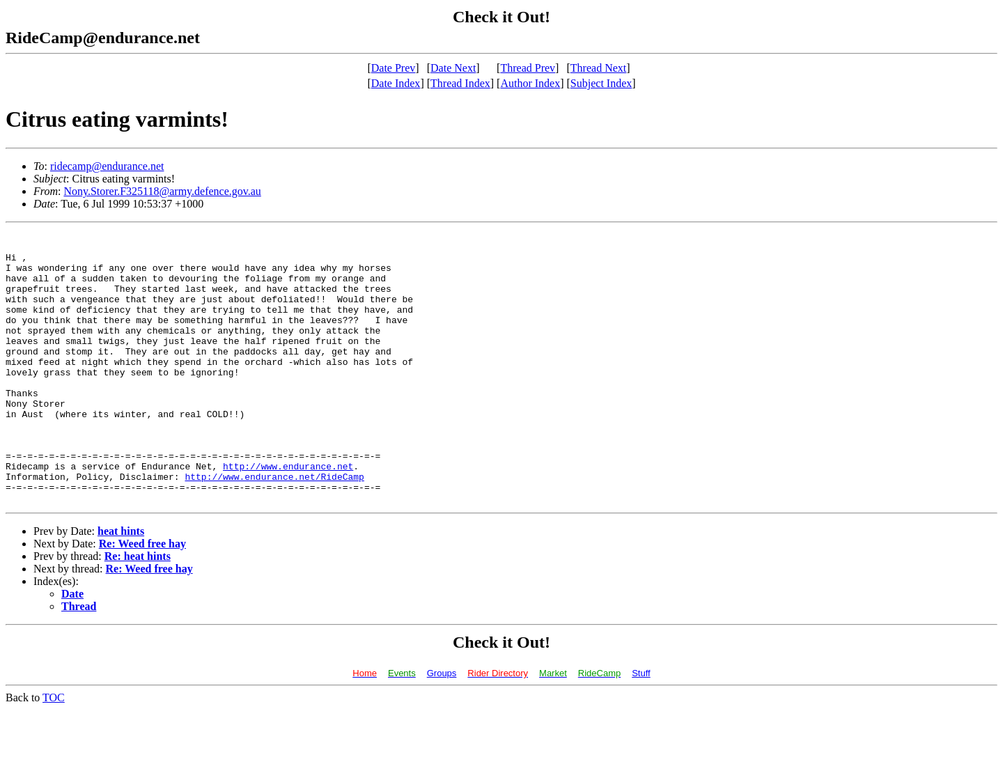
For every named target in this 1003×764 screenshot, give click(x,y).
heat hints (121, 585)
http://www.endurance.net (288, 514)
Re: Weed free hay (142, 598)
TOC (53, 752)
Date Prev (393, 68)
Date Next (453, 68)
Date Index (396, 83)
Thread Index (460, 83)
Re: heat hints (137, 610)
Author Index (530, 83)
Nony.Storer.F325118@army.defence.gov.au (162, 191)
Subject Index (601, 83)
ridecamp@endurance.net (107, 166)
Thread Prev (527, 68)
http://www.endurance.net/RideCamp (274, 526)
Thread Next (598, 68)
